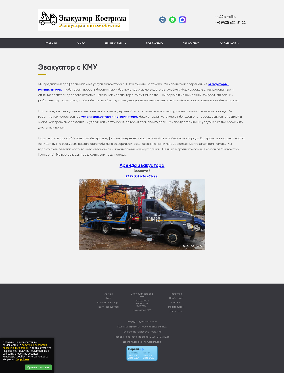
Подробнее (22, 359)
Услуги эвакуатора (108, 307)
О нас (81, 43)
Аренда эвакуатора (142, 165)
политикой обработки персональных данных (25, 346)
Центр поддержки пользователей (142, 341)
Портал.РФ (155, 331)
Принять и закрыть (38, 367)
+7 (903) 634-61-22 (231, 23)
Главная (51, 43)
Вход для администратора (142, 321)
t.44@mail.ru (226, 17)
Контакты (176, 302)
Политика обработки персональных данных (142, 326)
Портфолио (154, 43)
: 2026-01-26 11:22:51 (159, 336)
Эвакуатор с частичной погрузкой (142, 303)
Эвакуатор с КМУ (142, 310)
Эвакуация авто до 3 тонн (142, 295)
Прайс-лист (191, 43)
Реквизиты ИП (175, 307)
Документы (176, 311)
